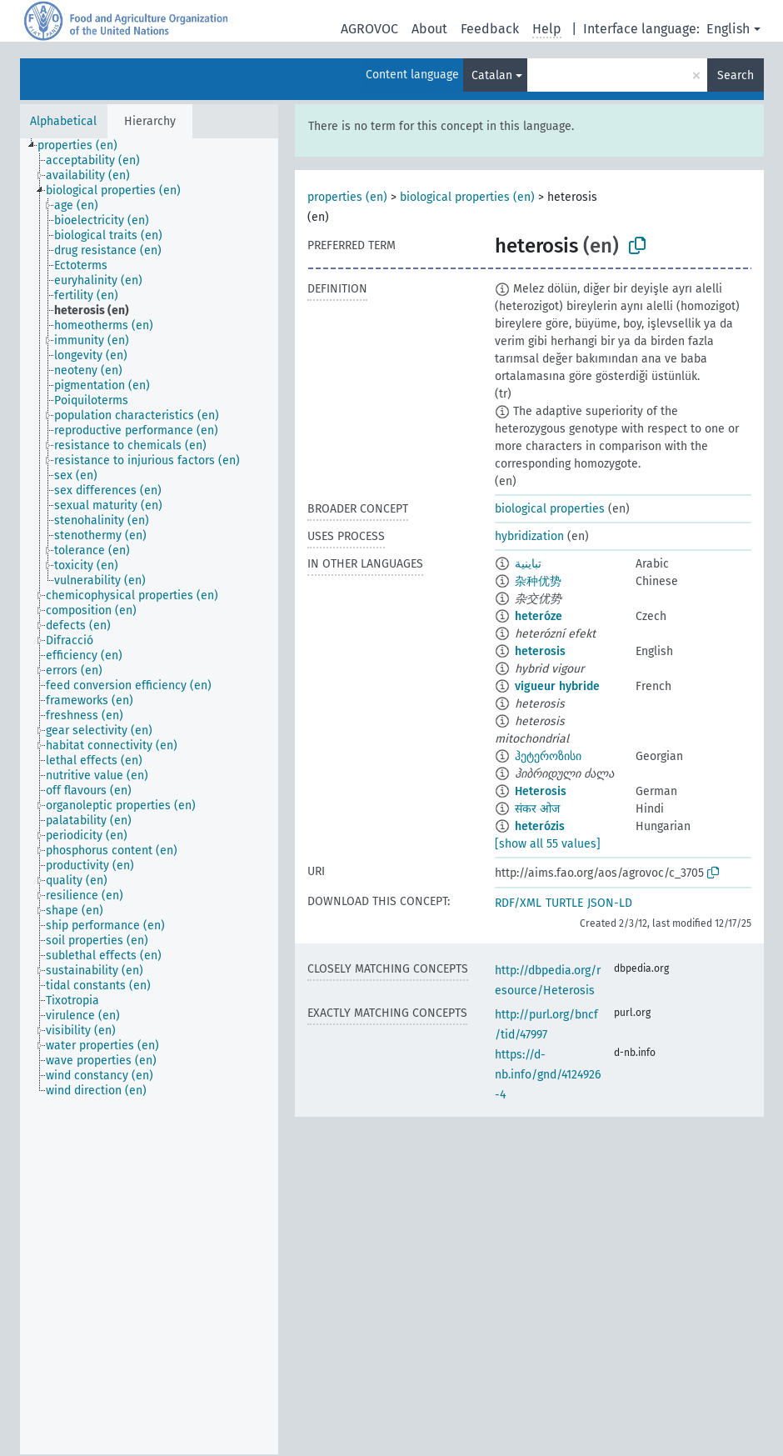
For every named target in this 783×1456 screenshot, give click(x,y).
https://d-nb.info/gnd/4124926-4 (548, 1075)
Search (735, 75)
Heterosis (540, 791)
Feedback (490, 29)
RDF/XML (518, 903)
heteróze (538, 616)
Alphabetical (63, 121)
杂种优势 (538, 581)
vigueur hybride (557, 686)
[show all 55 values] (548, 844)
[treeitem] (84, 145)
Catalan (491, 75)
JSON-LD (609, 903)
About (429, 29)
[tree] (149, 796)
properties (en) (347, 197)
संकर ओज (537, 809)
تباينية (528, 564)
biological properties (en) (467, 197)
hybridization (529, 536)
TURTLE (564, 903)
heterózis (540, 826)
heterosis (540, 651)
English (728, 29)
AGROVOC (369, 29)
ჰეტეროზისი (548, 756)
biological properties (550, 509)
